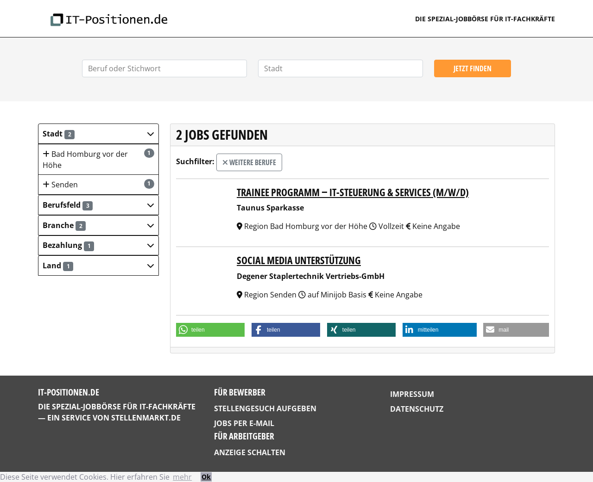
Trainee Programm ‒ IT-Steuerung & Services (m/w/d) (353, 192)
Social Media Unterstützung (299, 260)
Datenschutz (416, 409)
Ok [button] (206, 476)
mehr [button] (182, 477)
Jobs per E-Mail (244, 423)
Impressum (412, 394)
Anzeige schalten (249, 452)
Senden (98, 184)
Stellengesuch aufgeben (265, 408)
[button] (98, 134)
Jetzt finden (473, 68)
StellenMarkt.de (146, 418)
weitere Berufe (249, 162)
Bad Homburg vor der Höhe (98, 159)
